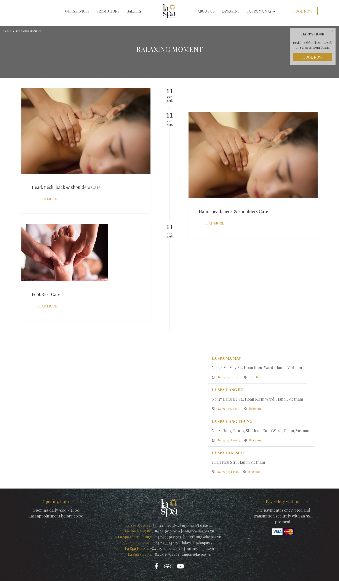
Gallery (133, 11)
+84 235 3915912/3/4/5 (166, 548)
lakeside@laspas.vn (198, 542)
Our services (77, 11)
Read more (47, 199)
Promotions (108, 11)
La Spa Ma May (260, 11)
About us (206, 11)
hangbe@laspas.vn (198, 530)
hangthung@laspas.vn (202, 536)
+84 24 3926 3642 (226, 377)
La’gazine (231, 11)
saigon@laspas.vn (196, 554)
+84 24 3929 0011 (226, 408)
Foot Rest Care (46, 294)
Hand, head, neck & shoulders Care (233, 211)
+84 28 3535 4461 (166, 554)
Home (7, 31)
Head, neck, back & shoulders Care (66, 187)
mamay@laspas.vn (198, 525)
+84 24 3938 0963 (226, 440)
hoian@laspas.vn (199, 548)
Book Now (302, 11)
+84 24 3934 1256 (226, 472)
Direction (252, 377)
